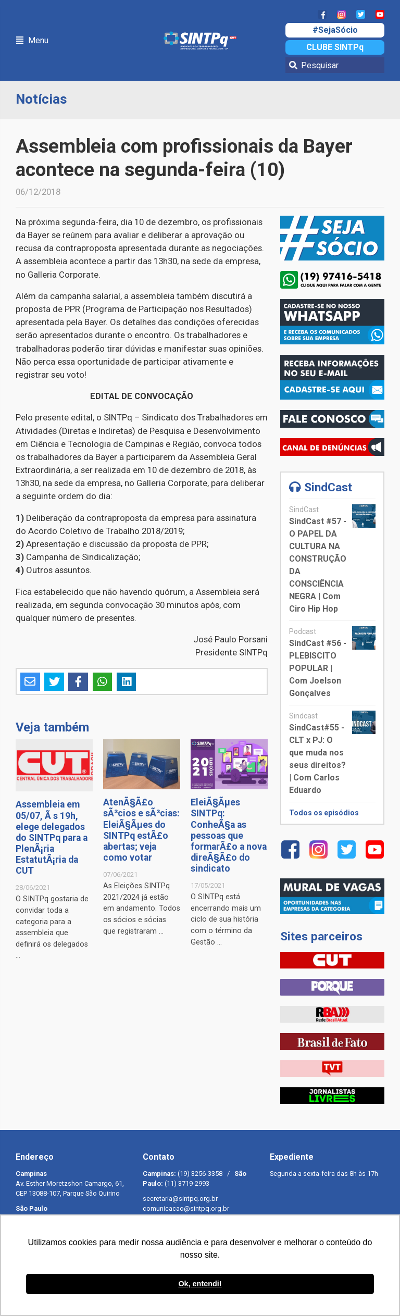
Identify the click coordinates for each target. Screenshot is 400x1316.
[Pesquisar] (334, 65)
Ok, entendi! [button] (199, 1284)
